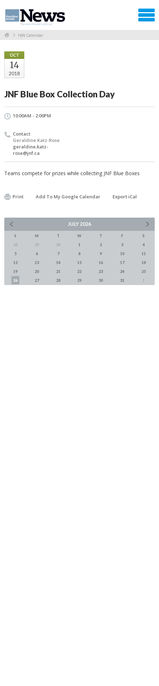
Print (14, 196)
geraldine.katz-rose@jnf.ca (30, 149)
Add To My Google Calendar (68, 196)
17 (122, 262)
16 (101, 262)
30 (101, 280)
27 (37, 280)
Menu (146, 15)
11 (143, 253)
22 (79, 271)
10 (122, 253)
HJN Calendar (30, 35)
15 (79, 262)
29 (79, 280)
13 (37, 262)
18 (143, 262)
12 (15, 262)
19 (15, 271)
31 (122, 280)
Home (6, 35)
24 (122, 271)
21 (58, 271)
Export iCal (125, 196)
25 (143, 271)
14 (58, 262)
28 (58, 280)
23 (101, 271)
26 (15, 280)
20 (37, 271)
